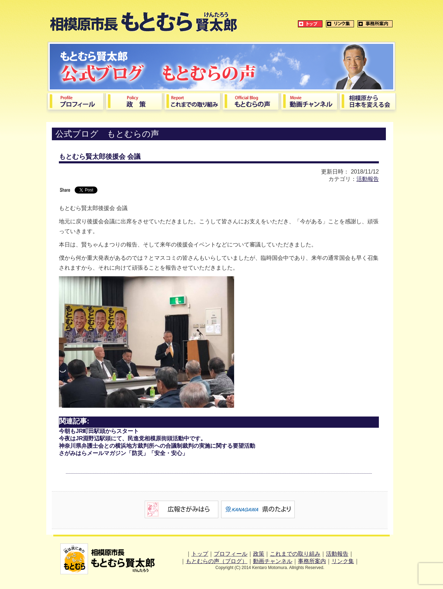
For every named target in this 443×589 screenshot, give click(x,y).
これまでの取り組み (295, 554)
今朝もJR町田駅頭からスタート (99, 431)
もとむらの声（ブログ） (216, 561)
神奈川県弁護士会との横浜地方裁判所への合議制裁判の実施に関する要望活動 (157, 446)
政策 (258, 554)
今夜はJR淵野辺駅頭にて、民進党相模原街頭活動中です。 (132, 438)
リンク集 (343, 561)
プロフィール (230, 554)
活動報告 (367, 179)
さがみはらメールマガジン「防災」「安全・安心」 (123, 453)
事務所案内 (312, 561)
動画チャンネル (272, 561)
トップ (199, 554)
